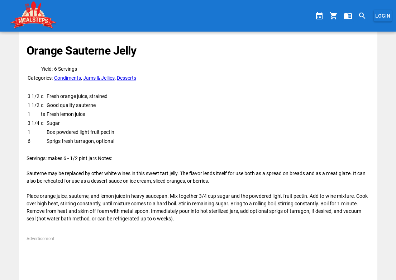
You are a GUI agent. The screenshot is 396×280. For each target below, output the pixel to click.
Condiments (67, 78)
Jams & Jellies (99, 78)
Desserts (126, 78)
